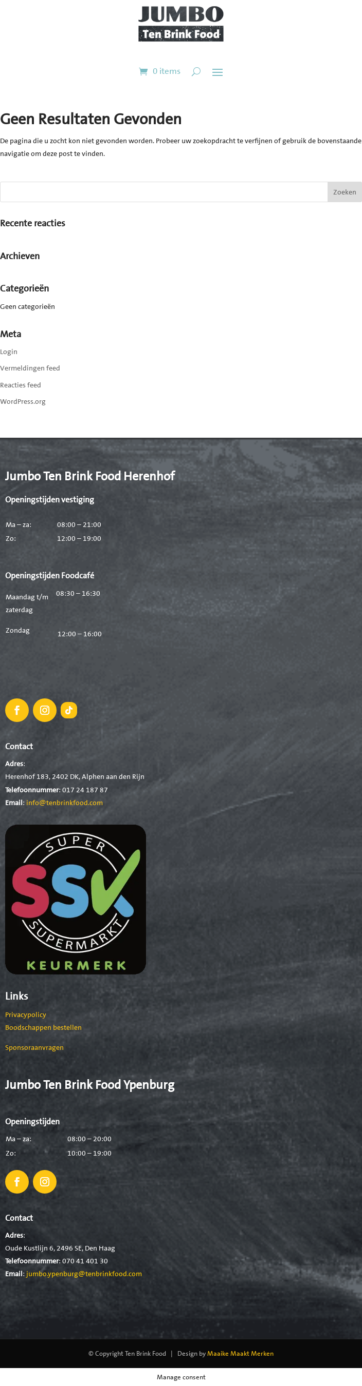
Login (8, 351)
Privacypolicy (25, 1014)
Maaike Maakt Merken (240, 1353)
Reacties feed (20, 385)
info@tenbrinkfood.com (64, 802)
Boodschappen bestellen (43, 1027)
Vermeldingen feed (30, 368)
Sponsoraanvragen (34, 1047)
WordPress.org (23, 401)
